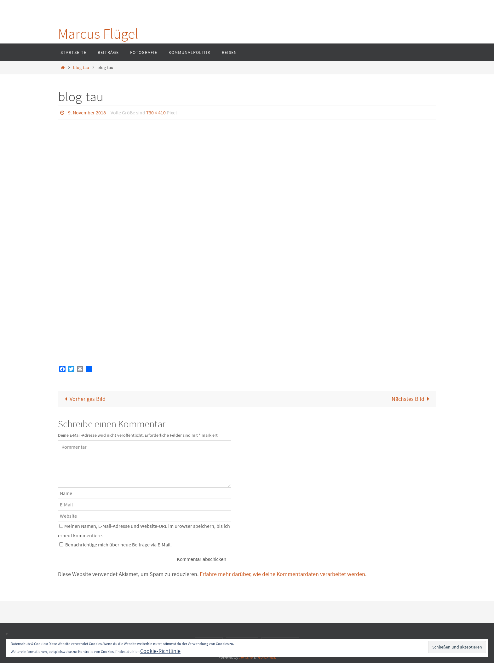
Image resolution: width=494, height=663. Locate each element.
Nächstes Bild (412, 398)
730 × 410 (156, 112)
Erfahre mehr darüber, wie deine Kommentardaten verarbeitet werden (282, 574)
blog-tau (81, 67)
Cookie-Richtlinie (160, 650)
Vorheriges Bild (84, 398)
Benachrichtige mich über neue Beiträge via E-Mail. (118, 544)
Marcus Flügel (98, 34)
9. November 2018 (87, 112)
